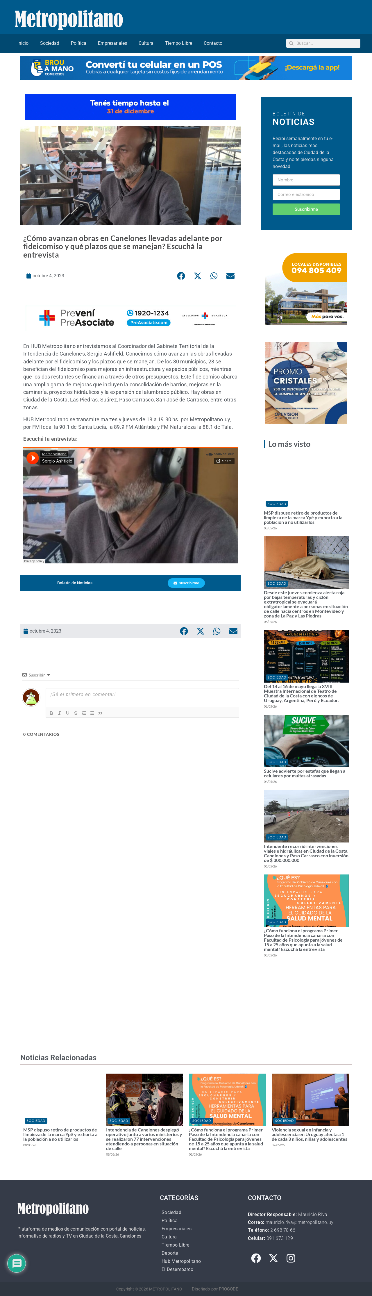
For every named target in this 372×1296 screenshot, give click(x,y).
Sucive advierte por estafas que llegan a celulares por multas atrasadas (304, 773)
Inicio (22, 43)
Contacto (213, 43)
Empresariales (112, 43)
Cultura (146, 43)
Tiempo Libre (178, 43)
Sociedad (49, 43)
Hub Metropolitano (181, 1261)
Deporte (170, 1253)
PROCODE (228, 1289)
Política (78, 43)
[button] (181, 276)
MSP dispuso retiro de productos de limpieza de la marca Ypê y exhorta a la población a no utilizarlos (303, 517)
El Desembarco (177, 1269)
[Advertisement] (130, 831)
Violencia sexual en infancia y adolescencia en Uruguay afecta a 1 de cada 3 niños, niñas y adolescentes (309, 1134)
